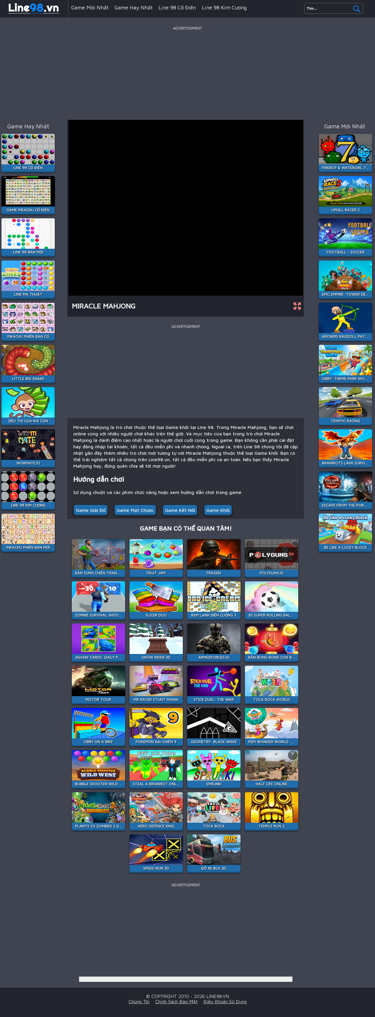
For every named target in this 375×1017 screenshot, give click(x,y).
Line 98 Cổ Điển (177, 7)
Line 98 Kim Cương (224, 7)
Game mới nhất (90, 7)
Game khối (218, 510)
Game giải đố (90, 510)
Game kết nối (180, 510)
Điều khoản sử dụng (225, 1001)
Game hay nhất (134, 7)
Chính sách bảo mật (176, 1001)
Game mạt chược (135, 510)
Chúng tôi (139, 1001)
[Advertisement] (187, 73)
